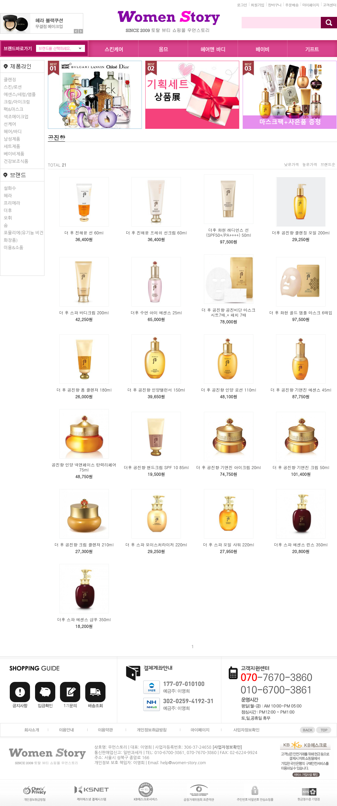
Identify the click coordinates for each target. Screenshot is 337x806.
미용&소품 (13, 248)
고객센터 (329, 4)
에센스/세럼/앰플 (20, 94)
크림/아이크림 (17, 102)
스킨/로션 (13, 87)
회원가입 (257, 4)
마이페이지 (310, 4)
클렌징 (10, 80)
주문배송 (292, 4)
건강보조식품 (16, 161)
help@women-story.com (183, 763)
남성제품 (12, 139)
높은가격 (309, 164)
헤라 (8, 196)
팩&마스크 (13, 109)
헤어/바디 (13, 131)
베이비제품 (14, 154)
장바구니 (274, 4)
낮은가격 (291, 164)
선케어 (10, 124)
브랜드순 (327, 164)
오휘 (8, 218)
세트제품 (12, 146)
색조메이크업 (16, 117)
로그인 (242, 4)
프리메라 (12, 203)
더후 (8, 210)
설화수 (10, 188)
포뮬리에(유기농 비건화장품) (23, 236)
